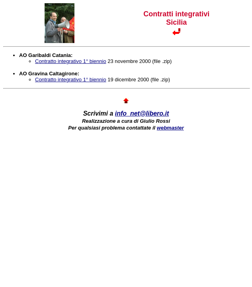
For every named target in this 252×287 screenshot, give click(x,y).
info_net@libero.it (142, 113)
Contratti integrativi (176, 14)
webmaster (170, 128)
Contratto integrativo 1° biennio (70, 61)
